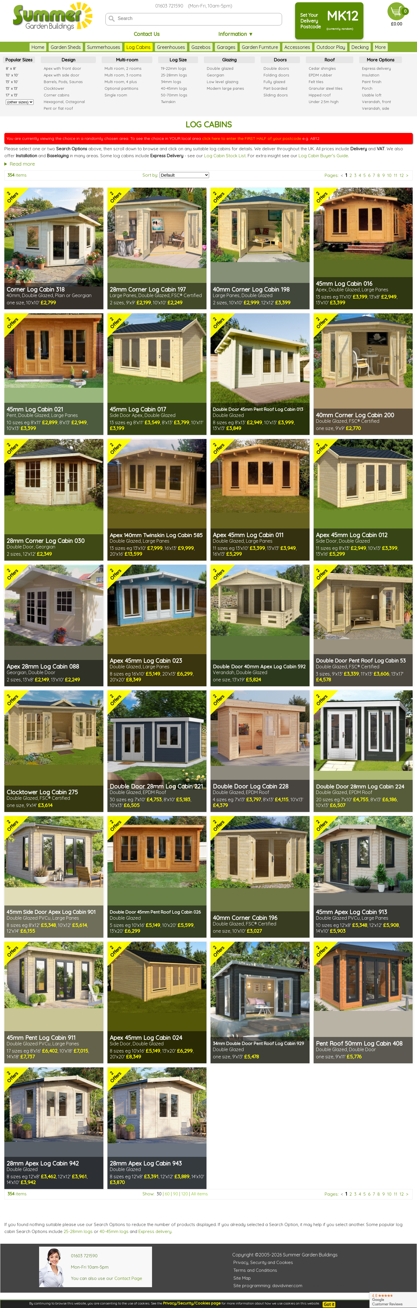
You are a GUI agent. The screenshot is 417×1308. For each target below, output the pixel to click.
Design (68, 60)
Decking (348, 47)
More (392, 47)
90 (175, 1194)
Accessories (286, 47)
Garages (214, 47)
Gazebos (189, 47)
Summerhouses (92, 47)
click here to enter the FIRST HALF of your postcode (251, 138)
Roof (330, 60)
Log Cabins (127, 47)
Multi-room (127, 60)
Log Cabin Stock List (225, 155)
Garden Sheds (54, 47)
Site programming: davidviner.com (267, 1285)
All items (199, 1194)
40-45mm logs (114, 1231)
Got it (329, 1304)
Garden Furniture (248, 47)
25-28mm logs (78, 1231)
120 (184, 1194)
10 (389, 175)
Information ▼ (235, 34)
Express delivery (154, 1231)
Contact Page (128, 1278)
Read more (22, 164)
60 (167, 1194)
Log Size (178, 60)
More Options (380, 60)
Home (26, 47)
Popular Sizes (19, 60)
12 (402, 175)
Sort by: (150, 175)
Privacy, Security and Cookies (263, 1262)
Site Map (242, 1278)
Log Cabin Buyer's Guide (323, 155)
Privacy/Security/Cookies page (192, 1303)
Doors (280, 60)
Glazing (229, 60)
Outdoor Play (319, 47)
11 (395, 175)
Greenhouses (159, 47)
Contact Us (147, 34)
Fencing (371, 47)
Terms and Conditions (255, 1270)
